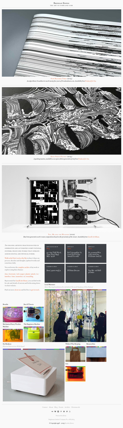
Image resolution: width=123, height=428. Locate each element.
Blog (48, 248)
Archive (67, 407)
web (18, 274)
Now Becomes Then (59, 78)
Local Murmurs (50, 284)
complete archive (24, 267)
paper (22, 274)
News (69, 248)
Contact (45, 407)
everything (29, 276)
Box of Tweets (29, 304)
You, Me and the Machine (58, 234)
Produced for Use (90, 81)
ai (24, 276)
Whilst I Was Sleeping (72, 344)
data (6, 274)
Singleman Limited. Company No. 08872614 (61, 419)
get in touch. (35, 290)
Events (61, 407)
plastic (28, 274)
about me (18, 290)
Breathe (5, 304)
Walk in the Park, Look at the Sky (16, 258)
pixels (33, 274)
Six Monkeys (7, 344)
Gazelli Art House (93, 237)
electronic (12, 274)
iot (37, 274)
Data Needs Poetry (58, 156)
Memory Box (90, 344)
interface (8, 276)
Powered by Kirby (61, 415)
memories (19, 276)
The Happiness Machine (32, 324)
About (51, 407)
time (13, 276)
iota (66, 364)
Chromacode (75, 407)
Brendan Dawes (61, 3)
